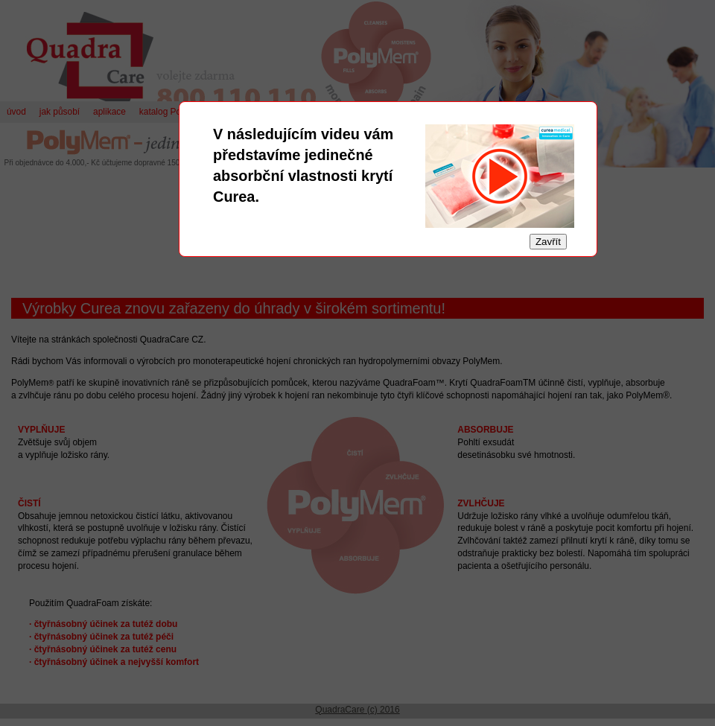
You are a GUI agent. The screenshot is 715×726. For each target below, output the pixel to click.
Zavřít (548, 241)
